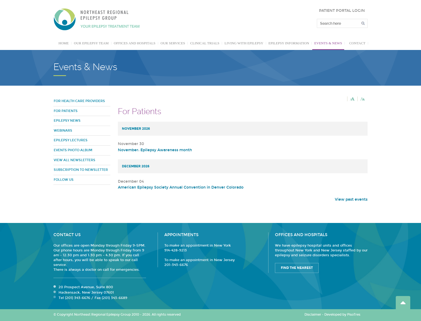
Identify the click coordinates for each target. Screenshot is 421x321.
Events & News (328, 43)
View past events (351, 199)
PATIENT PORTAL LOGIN (342, 10)
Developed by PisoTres (342, 314)
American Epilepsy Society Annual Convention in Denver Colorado (181, 187)
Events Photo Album (73, 150)
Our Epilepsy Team (91, 43)
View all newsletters (74, 160)
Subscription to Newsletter (81, 170)
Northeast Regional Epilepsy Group (96, 19)
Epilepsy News (67, 120)
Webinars (63, 130)
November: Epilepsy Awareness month (155, 150)
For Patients (66, 111)
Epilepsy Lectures (71, 140)
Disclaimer (312, 314)
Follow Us (64, 180)
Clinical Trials (204, 43)
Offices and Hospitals (134, 43)
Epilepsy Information (288, 43)
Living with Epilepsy (243, 43)
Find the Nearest (297, 268)
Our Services (173, 43)
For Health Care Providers (79, 101)
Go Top (403, 302)
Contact (357, 43)
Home (64, 43)
